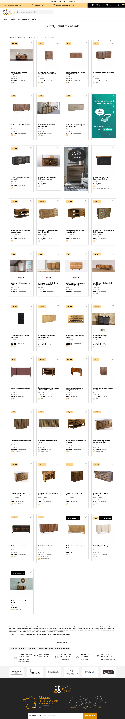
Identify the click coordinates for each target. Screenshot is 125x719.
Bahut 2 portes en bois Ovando (74, 494)
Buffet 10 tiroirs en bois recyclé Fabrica (19, 73)
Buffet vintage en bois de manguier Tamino (74, 389)
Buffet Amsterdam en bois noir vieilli (20, 178)
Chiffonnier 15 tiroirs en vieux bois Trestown (103, 231)
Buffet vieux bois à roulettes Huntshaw (48, 494)
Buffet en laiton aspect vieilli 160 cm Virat (48, 441)
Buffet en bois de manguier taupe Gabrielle (75, 125)
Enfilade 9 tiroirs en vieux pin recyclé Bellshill (48, 231)
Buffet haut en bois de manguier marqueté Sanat (47, 73)
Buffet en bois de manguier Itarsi (75, 546)
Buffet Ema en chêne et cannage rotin (46, 125)
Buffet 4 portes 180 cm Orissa (21, 125)
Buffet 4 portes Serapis (101, 546)
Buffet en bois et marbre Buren (19, 601)
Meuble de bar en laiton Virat (21, 441)
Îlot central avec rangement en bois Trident (20, 231)
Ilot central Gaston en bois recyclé (75, 336)
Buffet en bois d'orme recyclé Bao (21, 283)
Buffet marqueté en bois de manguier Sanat (75, 73)
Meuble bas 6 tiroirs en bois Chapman (102, 283)
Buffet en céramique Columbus (100, 336)
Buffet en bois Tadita (45, 546)
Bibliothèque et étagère (45, 648)
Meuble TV (22, 648)
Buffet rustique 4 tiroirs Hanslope (101, 494)
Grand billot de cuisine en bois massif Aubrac (47, 178)
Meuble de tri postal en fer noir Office (20, 336)
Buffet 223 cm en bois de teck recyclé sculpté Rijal (48, 283)
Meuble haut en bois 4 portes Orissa (103, 389)
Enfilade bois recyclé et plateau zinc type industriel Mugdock (20, 494)
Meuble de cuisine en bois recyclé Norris (75, 231)
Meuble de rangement (62, 648)
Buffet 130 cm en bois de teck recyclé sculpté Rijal (76, 283)
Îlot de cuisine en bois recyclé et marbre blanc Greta (48, 389)
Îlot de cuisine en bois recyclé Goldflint (76, 441)
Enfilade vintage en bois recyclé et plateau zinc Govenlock (101, 441)
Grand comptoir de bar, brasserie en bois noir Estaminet (101, 178)
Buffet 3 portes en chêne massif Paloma (46, 336)
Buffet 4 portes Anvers (18, 546)
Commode (13, 648)
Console (32, 648)
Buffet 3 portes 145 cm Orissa (103, 72)
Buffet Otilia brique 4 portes (20, 388)
